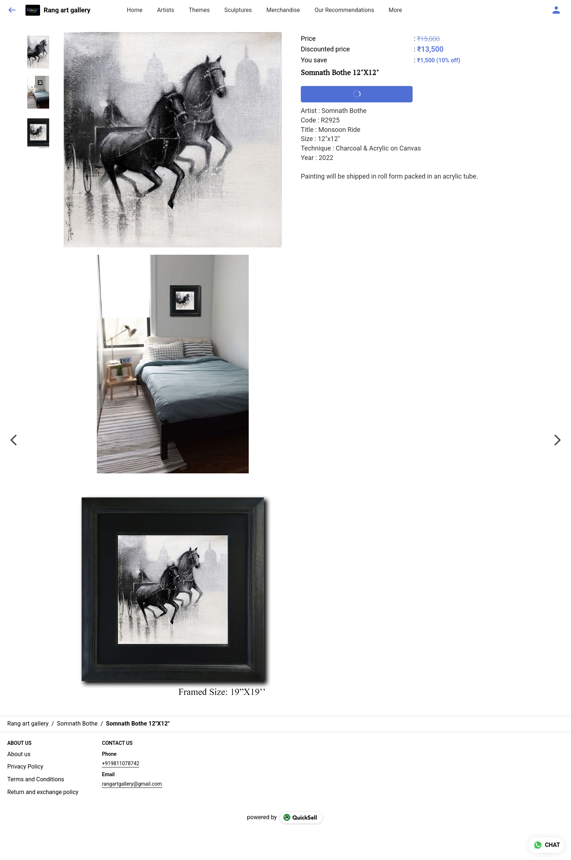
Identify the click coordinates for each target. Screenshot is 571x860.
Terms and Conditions (35, 779)
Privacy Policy (25, 766)
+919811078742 (120, 763)
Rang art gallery (67, 10)
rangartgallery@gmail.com (132, 784)
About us (19, 754)
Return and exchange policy (42, 792)
